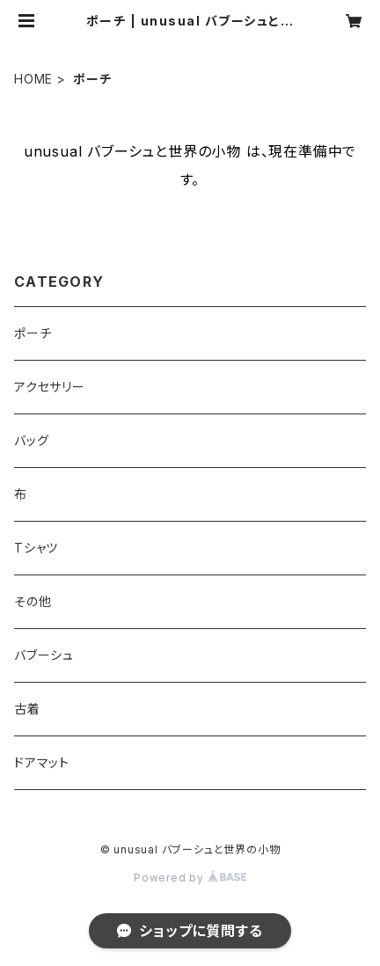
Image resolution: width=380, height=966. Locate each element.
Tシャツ (36, 547)
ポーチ (32, 333)
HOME (33, 78)
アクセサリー (49, 386)
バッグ (31, 440)
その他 (32, 601)
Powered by (190, 877)
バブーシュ (44, 655)
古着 (27, 708)
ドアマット (41, 762)
